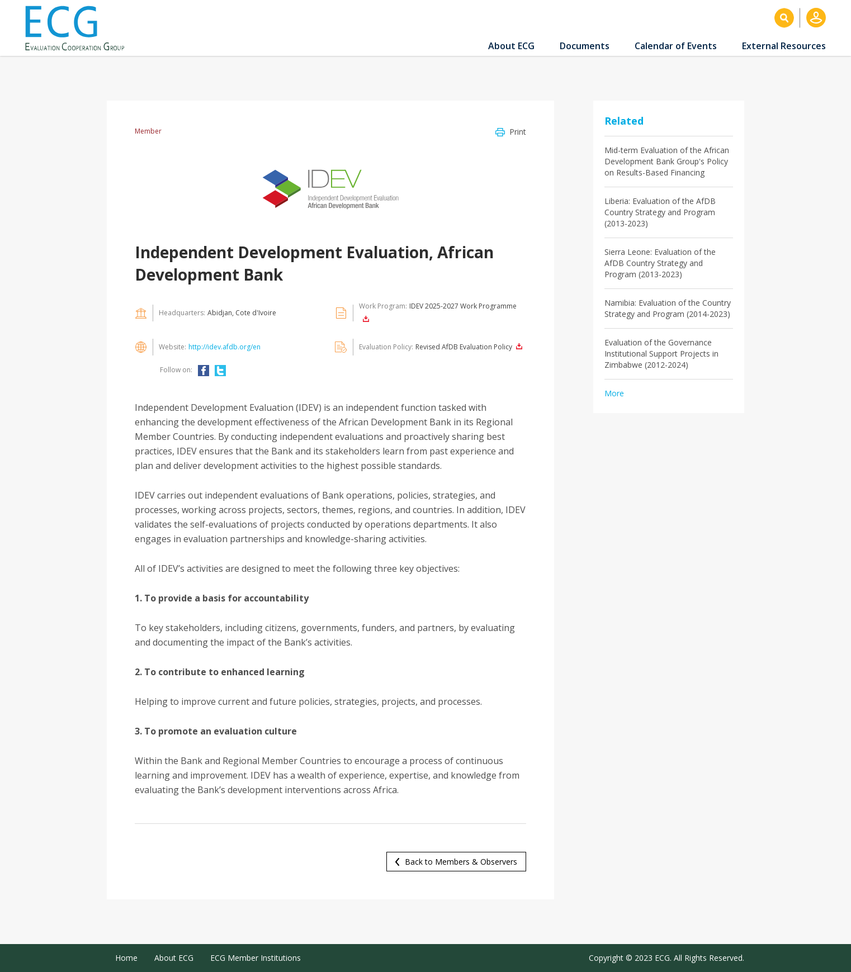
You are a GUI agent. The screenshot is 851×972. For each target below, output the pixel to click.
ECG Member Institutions (255, 957)
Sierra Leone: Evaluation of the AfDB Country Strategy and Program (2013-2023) (660, 262)
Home (126, 957)
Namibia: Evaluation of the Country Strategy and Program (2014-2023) (667, 308)
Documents (584, 46)
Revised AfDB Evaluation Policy (463, 347)
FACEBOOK (203, 370)
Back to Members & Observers (461, 861)
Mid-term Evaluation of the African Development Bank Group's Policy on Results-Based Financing (666, 161)
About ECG (511, 46)
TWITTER (220, 370)
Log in (816, 17)
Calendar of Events (676, 46)
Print (517, 131)
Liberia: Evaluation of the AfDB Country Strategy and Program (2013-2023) (660, 212)
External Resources (784, 46)
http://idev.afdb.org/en (224, 347)
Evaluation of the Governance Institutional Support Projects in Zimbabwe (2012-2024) (661, 353)
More (614, 393)
